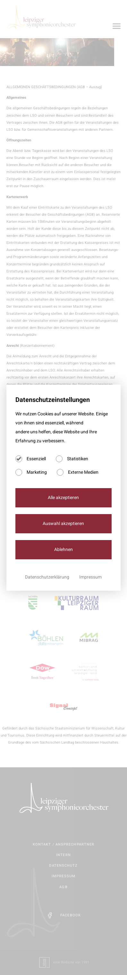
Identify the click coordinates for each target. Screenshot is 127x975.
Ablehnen (63, 549)
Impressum (90, 577)
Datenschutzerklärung (47, 577)
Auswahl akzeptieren (63, 523)
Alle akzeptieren (63, 497)
